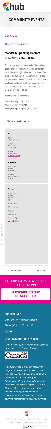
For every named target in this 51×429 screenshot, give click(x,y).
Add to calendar (19, 121)
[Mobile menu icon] (45, 6)
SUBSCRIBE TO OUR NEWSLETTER (25, 294)
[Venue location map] (26, 243)
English (29, 426)
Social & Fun (14, 155)
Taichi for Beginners (13, 270)
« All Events (11, 36)
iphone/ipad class (40, 270)
